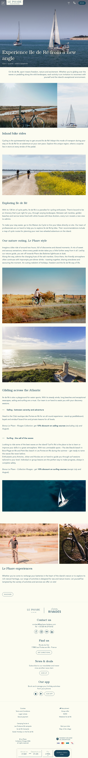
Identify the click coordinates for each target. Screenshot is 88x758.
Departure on (36, 751)
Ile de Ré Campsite (23, 729)
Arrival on (24, 751)
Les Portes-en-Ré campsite (22, 726)
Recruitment (65, 708)
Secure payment (23, 717)
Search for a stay (62, 753)
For (48, 751)
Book (82, 3)
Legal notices (23, 714)
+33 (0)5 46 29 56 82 (45, 626)
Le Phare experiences (17, 568)
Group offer (65, 711)
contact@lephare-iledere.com (44, 624)
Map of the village (65, 729)
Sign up (44, 673)
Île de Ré (10, 64)
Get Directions (44, 652)
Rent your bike (65, 726)
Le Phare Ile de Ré (34, 610)
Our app (49, 694)
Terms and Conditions (23, 711)
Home (4, 64)
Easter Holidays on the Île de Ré (22, 732)
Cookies (23, 708)
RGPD (65, 714)
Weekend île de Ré (65, 717)
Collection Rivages (54, 610)
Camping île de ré (23, 724)
